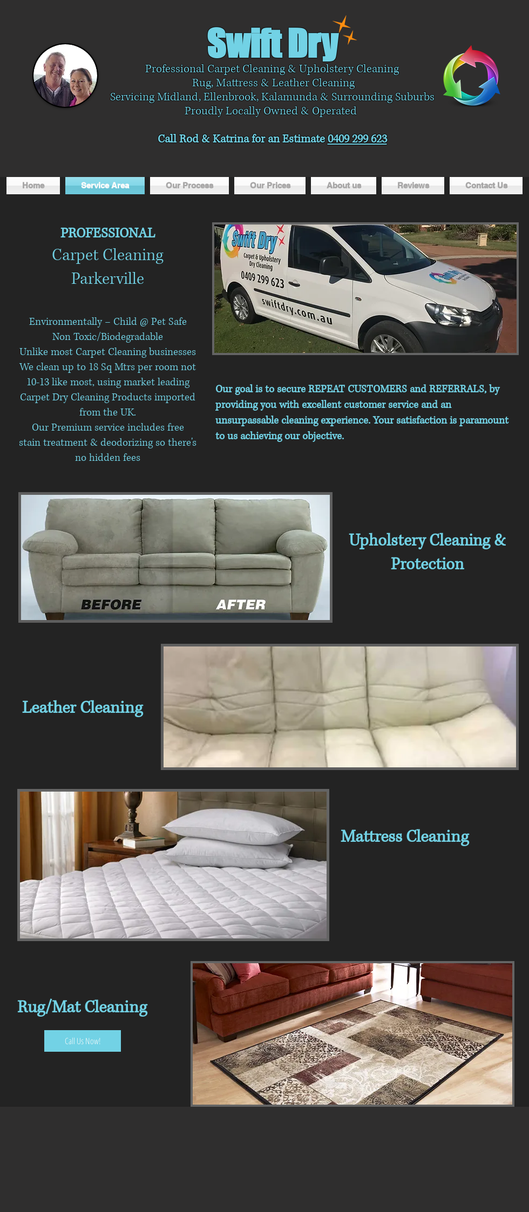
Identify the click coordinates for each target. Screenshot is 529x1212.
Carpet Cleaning (108, 255)
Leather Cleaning (82, 708)
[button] (365, 288)
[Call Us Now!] (82, 1041)
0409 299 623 (357, 139)
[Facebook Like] (346, 165)
